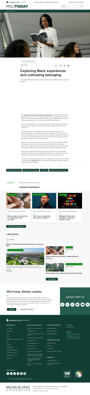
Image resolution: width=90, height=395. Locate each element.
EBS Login (49, 345)
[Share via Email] (68, 65)
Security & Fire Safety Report (34, 351)
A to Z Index (9, 328)
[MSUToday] (31, 6)
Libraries (8, 344)
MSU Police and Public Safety (34, 328)
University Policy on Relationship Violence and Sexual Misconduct (35, 355)
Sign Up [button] (11, 309)
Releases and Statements (51, 2)
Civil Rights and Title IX (33, 343)
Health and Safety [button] (35, 325)
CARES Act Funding (52, 360)
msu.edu (45, 388)
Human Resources (51, 343)
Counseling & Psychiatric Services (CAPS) (35, 334)
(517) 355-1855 (38, 388)
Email (7, 336)
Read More (9, 270)
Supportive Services (52, 331)
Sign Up (71, 2)
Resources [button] (10, 325)
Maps (7, 333)
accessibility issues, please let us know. (23, 378)
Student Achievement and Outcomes (53, 364)
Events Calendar (10, 355)
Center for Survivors (32, 348)
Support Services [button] (54, 325)
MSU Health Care (31, 340)
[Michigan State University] (16, 2)
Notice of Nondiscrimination (53, 388)
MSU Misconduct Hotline (12, 350)
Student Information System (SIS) (14, 339)
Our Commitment (31, 346)
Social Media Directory (11, 352)
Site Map (45, 386)
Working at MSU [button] (53, 340)
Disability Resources (52, 328)
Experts (41, 2)
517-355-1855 (70, 327)
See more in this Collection (16, 226)
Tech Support (9, 347)
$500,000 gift (35, 160)
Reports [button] (50, 357)
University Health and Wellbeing (35, 337)
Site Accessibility (63, 386)
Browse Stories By (10, 11)
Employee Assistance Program (54, 351)
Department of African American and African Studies (38, 115)
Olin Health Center (31, 331)
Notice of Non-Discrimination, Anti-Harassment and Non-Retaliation (34, 360)
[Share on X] (60, 65)
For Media (35, 2)
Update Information (79, 2)
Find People (9, 331)
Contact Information (37, 386)
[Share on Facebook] (64, 65)
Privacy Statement (53, 386)
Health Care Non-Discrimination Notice (34, 364)
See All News (51, 279)
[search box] (72, 6)
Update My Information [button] (27, 309)
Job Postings (50, 348)
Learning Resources (51, 333)
